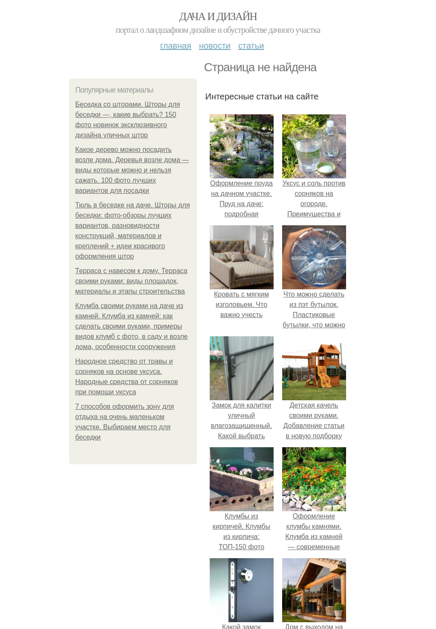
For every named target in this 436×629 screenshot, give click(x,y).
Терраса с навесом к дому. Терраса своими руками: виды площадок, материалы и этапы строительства (131, 281)
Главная (175, 45)
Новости (215, 45)
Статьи (251, 45)
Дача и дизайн (218, 16)
